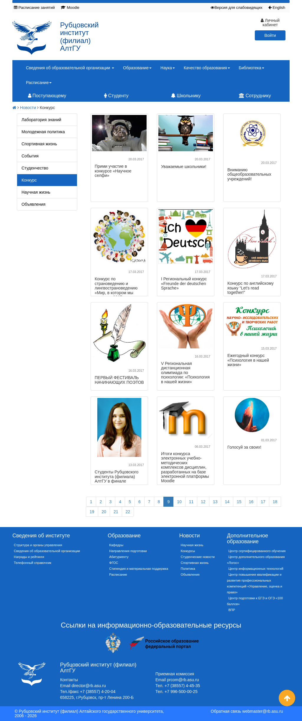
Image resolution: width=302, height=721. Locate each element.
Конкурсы (188, 551)
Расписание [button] (39, 82)
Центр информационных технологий (255, 568)
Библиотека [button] (251, 67)
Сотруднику (255, 95)
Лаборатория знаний (41, 119)
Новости (28, 107)
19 (92, 511)
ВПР (231, 610)
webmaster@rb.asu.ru (262, 711)
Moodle (70, 7)
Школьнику (186, 95)
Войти (270, 35)
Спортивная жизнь (39, 143)
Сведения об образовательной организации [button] (70, 67)
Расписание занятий (34, 7)
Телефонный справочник (32, 562)
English (276, 7)
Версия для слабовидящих (236, 7)
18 (275, 501)
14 (227, 501)
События (30, 156)
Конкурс (29, 180)
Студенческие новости (198, 557)
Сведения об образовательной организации (47, 551)
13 (215, 501)
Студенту (116, 95)
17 (263, 501)
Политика (188, 568)
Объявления (33, 204)
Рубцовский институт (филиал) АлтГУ (79, 36)
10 (179, 501)
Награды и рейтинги (29, 557)
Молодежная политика (43, 131)
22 (128, 511)
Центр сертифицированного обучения (256, 551)
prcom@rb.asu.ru (183, 679)
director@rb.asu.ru (89, 685)
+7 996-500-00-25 (181, 691)
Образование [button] (137, 67)
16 (251, 501)
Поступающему (47, 95)
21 (116, 511)
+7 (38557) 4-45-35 (182, 685)
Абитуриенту (118, 557)
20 (104, 511)
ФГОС (113, 562)
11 (191, 501)
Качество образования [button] (207, 67)
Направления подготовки (128, 551)
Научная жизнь (36, 192)
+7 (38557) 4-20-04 (97, 691)
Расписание (118, 574)
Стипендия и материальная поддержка (138, 568)
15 (239, 501)
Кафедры (116, 545)
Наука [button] (167, 67)
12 (203, 501)
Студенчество (35, 168)
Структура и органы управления (38, 545)
